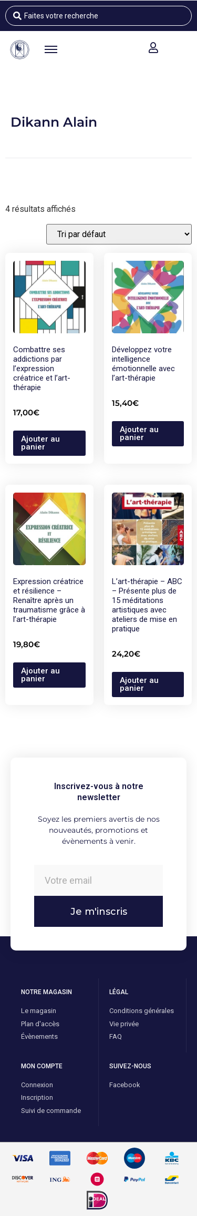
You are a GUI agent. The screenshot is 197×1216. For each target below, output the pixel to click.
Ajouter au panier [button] (40, 443)
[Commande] (119, 234)
